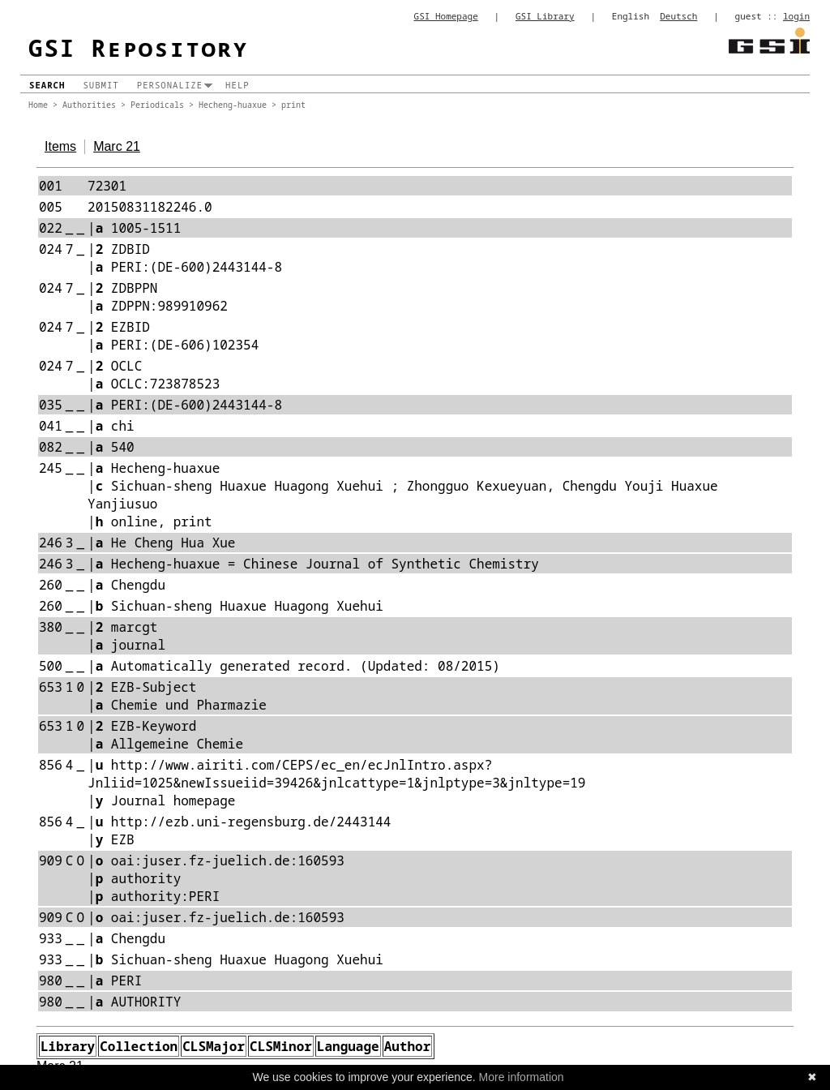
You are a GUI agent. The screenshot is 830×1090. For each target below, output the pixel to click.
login (796, 16)
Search (47, 85)
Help (237, 85)
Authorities (89, 104)
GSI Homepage (446, 16)
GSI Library (545, 16)
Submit (100, 85)
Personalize (170, 85)
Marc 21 (116, 146)
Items (60, 146)
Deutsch (678, 16)
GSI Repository (138, 47)
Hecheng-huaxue (233, 104)
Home (38, 104)
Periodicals (157, 104)
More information (521, 1077)
